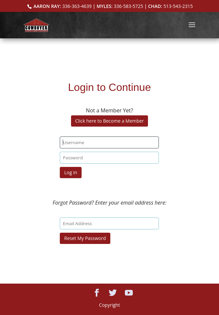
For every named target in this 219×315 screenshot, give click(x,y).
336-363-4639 (76, 6)
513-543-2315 (178, 6)
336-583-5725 (128, 6)
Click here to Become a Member (109, 121)
